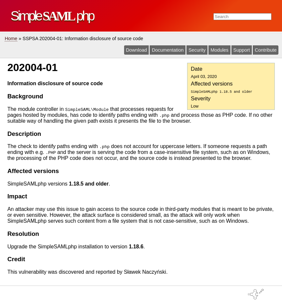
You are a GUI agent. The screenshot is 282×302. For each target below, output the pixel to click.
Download (136, 50)
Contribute (265, 50)
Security (197, 50)
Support (241, 50)
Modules (219, 50)
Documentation (168, 50)
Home (11, 38)
